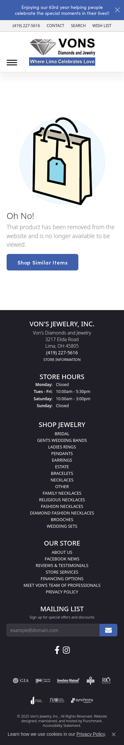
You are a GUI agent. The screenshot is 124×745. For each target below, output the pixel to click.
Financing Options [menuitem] (62, 579)
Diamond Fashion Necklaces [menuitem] (62, 513)
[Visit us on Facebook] (57, 650)
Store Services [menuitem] (62, 572)
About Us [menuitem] (62, 552)
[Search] (78, 25)
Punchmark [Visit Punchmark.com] (92, 720)
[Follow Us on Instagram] (66, 650)
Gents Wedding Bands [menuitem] (62, 440)
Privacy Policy (90, 734)
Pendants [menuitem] (62, 453)
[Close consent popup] (114, 734)
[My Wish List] (101, 25)
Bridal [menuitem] (62, 434)
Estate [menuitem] (62, 467)
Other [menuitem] (62, 486)
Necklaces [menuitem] (62, 480)
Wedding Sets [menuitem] (62, 526)
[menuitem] (21, 681)
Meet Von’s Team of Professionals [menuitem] (62, 585)
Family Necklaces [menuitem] (62, 493)
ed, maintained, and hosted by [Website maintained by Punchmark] (57, 720)
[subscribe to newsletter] (108, 630)
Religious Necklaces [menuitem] (62, 500)
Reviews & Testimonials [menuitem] (62, 565)
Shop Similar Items (42, 262)
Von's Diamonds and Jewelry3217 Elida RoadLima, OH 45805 (62, 346)
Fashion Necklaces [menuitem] (62, 506)
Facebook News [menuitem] (62, 559)
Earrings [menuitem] (62, 460)
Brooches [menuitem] (62, 519)
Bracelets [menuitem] (62, 473)
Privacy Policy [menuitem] (62, 592)
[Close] (117, 10)
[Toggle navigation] (12, 62)
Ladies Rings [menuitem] (62, 447)
